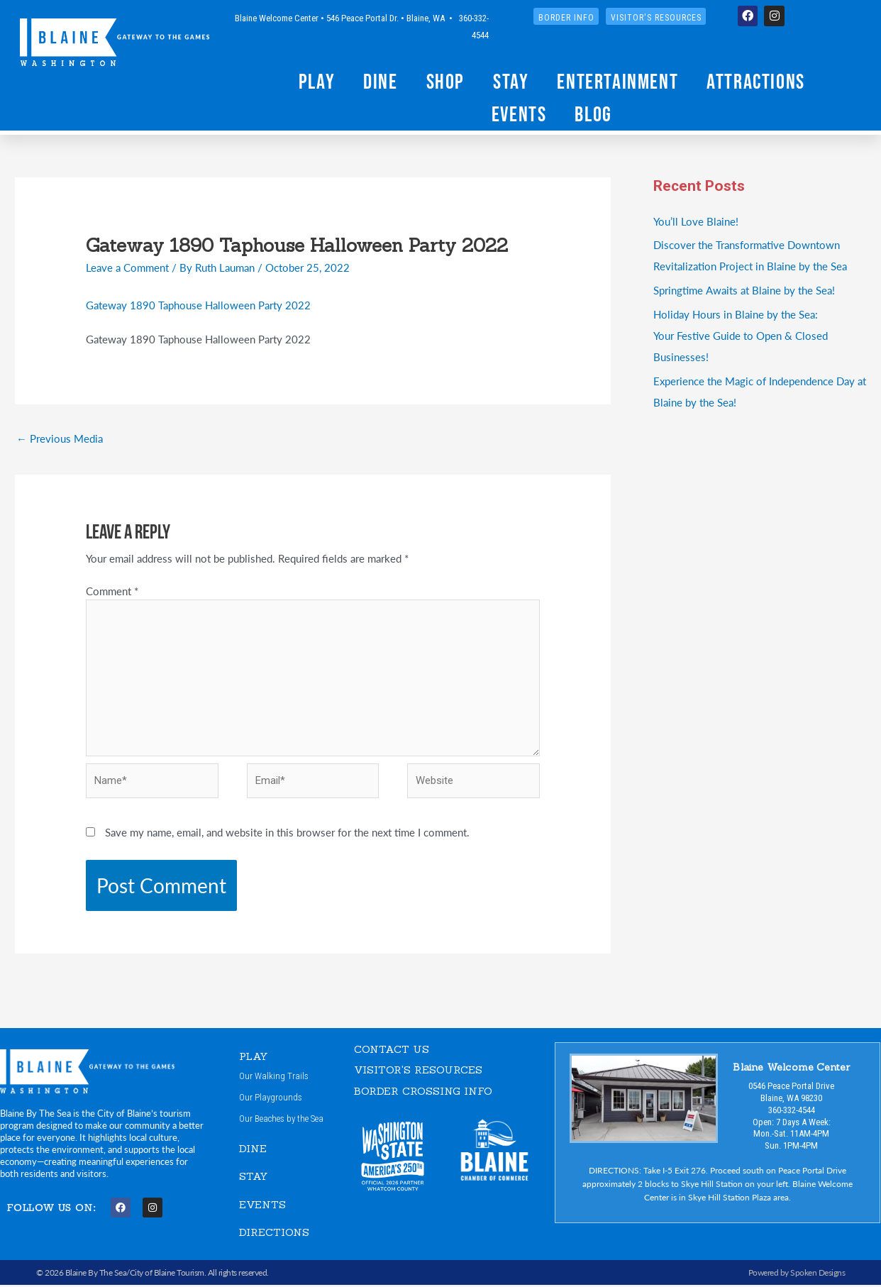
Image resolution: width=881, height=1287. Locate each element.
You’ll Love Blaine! (695, 221)
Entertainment (617, 81)
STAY (253, 1178)
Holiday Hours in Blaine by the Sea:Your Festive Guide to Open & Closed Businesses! (740, 335)
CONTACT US (391, 1050)
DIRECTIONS (274, 1234)
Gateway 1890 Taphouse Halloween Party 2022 (198, 304)
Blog (593, 114)
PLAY (254, 1057)
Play (317, 81)
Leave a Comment (127, 267)
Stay (510, 81)
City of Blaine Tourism (167, 1274)
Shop (445, 81)
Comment (112, 591)
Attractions (756, 81)
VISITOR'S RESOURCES (418, 1071)
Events (519, 114)
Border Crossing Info (423, 1092)
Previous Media (59, 438)
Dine (380, 81)
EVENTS (262, 1206)
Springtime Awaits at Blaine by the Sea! (743, 289)
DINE (253, 1149)
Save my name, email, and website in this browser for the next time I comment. (287, 834)
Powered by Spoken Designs (797, 1274)
